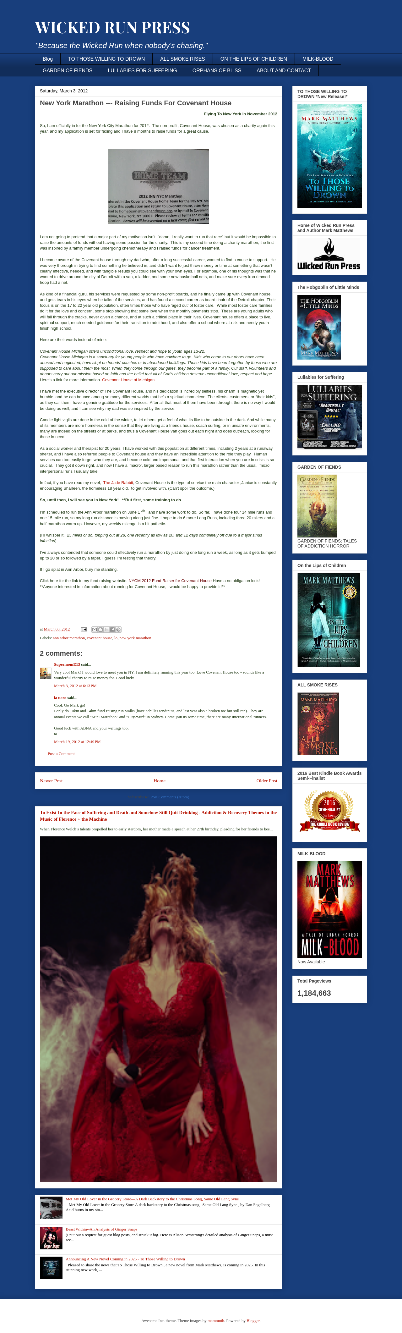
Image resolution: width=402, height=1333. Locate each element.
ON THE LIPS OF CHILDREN (253, 59)
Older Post (267, 780)
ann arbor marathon (69, 638)
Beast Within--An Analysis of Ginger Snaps (101, 1229)
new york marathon (135, 638)
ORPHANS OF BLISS (217, 70)
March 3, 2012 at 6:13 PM (75, 685)
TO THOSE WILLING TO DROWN (106, 59)
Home (160, 780)
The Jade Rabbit (118, 482)
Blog (48, 59)
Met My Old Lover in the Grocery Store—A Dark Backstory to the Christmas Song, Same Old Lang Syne (152, 1199)
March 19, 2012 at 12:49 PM (77, 741)
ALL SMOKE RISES (182, 59)
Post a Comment (61, 753)
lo (115, 638)
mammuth (216, 1320)
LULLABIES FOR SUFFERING (142, 70)
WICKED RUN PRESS (112, 26)
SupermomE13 (67, 664)
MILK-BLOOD (318, 59)
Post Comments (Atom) (169, 797)
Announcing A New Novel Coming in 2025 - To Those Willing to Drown (125, 1259)
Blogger (253, 1320)
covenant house (99, 638)
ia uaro (60, 697)
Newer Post (51, 780)
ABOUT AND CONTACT (284, 70)
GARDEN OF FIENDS (67, 70)
